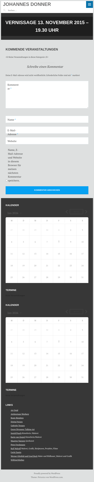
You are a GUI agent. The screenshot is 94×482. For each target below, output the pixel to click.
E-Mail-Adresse (13, 132)
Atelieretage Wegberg (20, 414)
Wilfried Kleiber (17, 460)
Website (12, 141)
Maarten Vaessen (18, 441)
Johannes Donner (27, 4)
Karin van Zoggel (18, 437)
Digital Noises (17, 421)
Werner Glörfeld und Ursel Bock (24, 456)
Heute (76, 212)
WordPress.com (56, 477)
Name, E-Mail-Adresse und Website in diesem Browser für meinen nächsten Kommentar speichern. (15, 165)
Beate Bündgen (17, 418)
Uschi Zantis (16, 452)
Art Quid (14, 410)
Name (12, 119)
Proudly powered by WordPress (47, 473)
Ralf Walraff (16, 448)
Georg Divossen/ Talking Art (23, 429)
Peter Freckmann (18, 444)
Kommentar (13, 86)
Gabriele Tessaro (18, 425)
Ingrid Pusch (16, 433)
